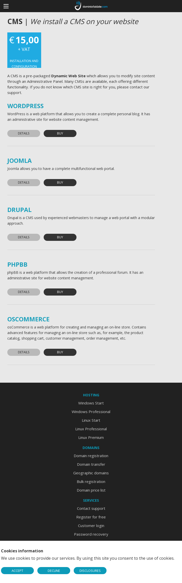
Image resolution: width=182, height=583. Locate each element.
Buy (60, 133)
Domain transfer (91, 464)
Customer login (91, 525)
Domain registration (91, 455)
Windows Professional (91, 411)
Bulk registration (91, 481)
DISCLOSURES (90, 570)
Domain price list (91, 490)
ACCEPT (17, 570)
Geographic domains (91, 472)
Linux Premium (91, 437)
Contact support (91, 508)
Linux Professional (91, 428)
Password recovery (91, 534)
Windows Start (91, 402)
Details (23, 133)
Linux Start (91, 420)
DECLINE (54, 570)
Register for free (91, 516)
